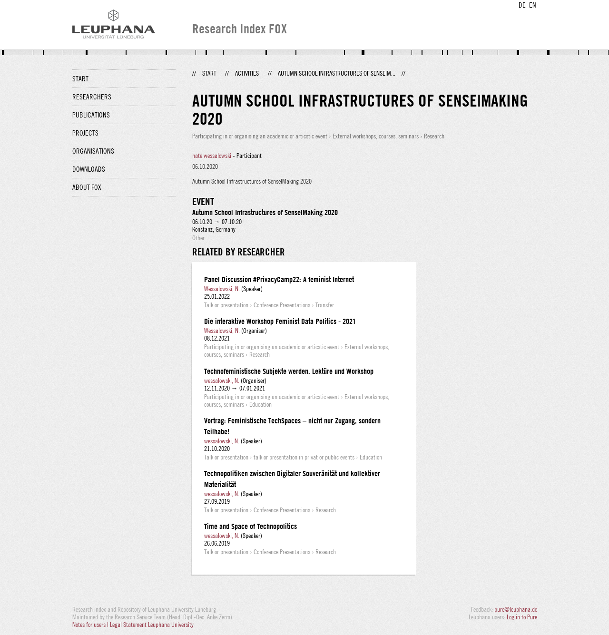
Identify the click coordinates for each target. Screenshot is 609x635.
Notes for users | (91, 624)
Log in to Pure (522, 617)
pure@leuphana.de (515, 609)
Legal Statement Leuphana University (152, 624)
